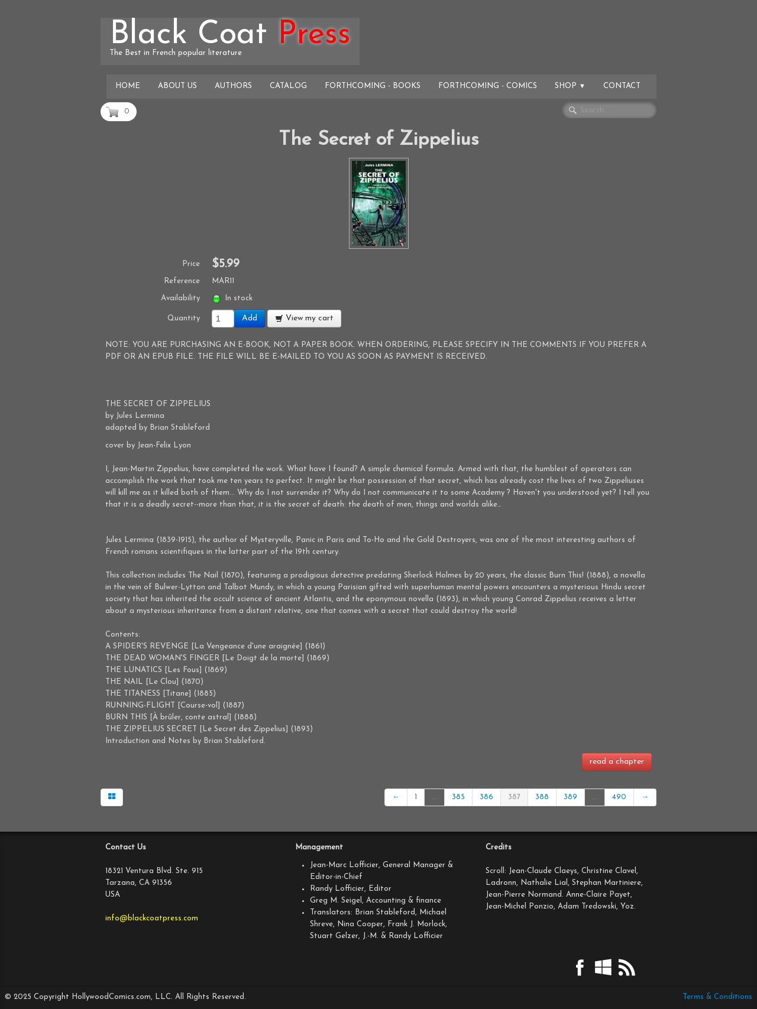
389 (570, 797)
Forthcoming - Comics (487, 86)
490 (619, 797)
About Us (177, 86)
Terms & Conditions (717, 997)
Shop (570, 86)
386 (486, 797)
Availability (180, 298)
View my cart (304, 318)
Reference (182, 281)
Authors (233, 86)
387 (514, 797)
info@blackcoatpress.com (151, 918)
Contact (621, 86)
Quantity (183, 318)
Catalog (288, 86)
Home (127, 86)
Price (191, 264)
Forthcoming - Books (372, 86)
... (434, 797)
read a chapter (617, 761)
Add (249, 318)
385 (458, 797)
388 (542, 797)
